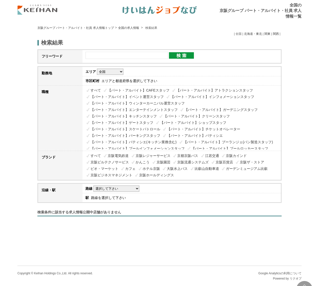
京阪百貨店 (224, 162)
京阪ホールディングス (156, 175)
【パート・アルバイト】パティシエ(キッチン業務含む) (133, 142)
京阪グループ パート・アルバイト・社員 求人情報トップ (75, 28)
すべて (95, 90)
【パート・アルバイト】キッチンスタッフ (123, 116)
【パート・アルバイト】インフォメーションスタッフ (212, 97)
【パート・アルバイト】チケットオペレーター (203, 129)
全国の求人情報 (129, 28)
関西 (276, 34)
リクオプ (296, 278)
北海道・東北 (253, 34)
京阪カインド (236, 156)
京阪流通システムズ (193, 162)
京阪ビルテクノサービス (109, 162)
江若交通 (212, 156)
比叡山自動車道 (207, 169)
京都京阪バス (187, 156)
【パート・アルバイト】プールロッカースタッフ (229, 148)
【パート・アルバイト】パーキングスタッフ (125, 136)
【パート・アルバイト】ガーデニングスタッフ (221, 110)
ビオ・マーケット (104, 169)
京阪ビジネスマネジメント (111, 175)
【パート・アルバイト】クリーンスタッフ (196, 116)
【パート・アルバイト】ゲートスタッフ (121, 123)
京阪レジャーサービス (153, 156)
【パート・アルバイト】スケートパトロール (125, 129)
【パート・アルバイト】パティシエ (195, 136)
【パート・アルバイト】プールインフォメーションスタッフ (137, 148)
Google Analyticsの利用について (280, 273)
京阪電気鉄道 (118, 156)
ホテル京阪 (151, 169)
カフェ (130, 169)
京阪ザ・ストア (252, 162)
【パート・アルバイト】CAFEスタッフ (138, 90)
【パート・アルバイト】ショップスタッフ (193, 123)
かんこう (143, 162)
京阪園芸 (163, 162)
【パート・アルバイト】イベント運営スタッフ (127, 97)
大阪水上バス (177, 169)
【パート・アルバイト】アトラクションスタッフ (214, 90)
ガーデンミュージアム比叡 (247, 169)
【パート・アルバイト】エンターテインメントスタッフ (134, 110)
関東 (267, 34)
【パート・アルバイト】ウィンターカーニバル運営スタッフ (137, 103)
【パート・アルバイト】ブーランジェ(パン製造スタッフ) (228, 142)
